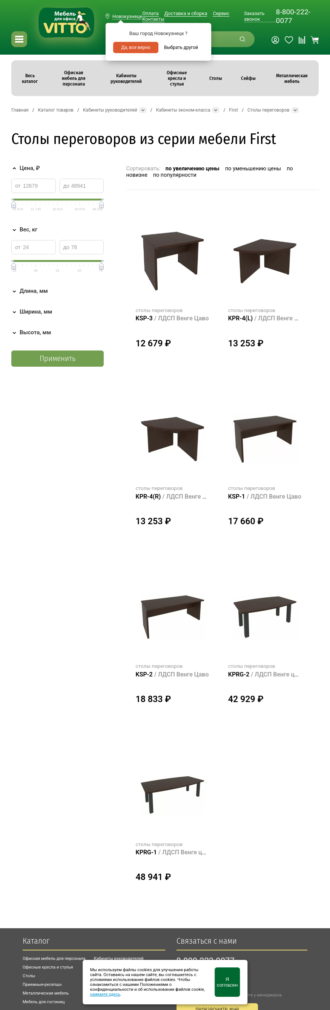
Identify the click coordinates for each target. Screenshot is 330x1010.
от (18, 186)
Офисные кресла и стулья (48, 967)
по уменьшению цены (253, 168)
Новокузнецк (127, 16)
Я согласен (227, 982)
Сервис (221, 13)
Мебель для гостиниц (44, 1001)
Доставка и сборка (185, 13)
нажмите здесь (105, 994)
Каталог (36, 941)
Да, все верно (135, 47)
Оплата (150, 13)
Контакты (153, 19)
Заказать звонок (254, 16)
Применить (57, 358)
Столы (29, 975)
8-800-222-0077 (293, 16)
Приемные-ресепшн (42, 984)
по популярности (174, 175)
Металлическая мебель (46, 993)
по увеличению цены (192, 168)
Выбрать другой (181, 47)
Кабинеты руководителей (119, 958)
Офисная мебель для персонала (54, 958)
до (66, 186)
